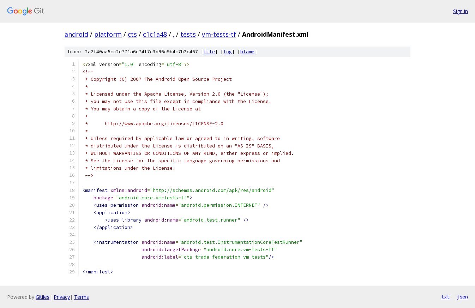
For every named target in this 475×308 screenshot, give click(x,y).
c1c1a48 (155, 34)
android (76, 34)
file (209, 52)
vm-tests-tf (219, 34)
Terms (81, 297)
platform (108, 34)
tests (188, 34)
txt (445, 297)
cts (132, 34)
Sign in (460, 11)
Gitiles (42, 297)
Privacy (62, 297)
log (227, 52)
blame (247, 52)
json (462, 297)
